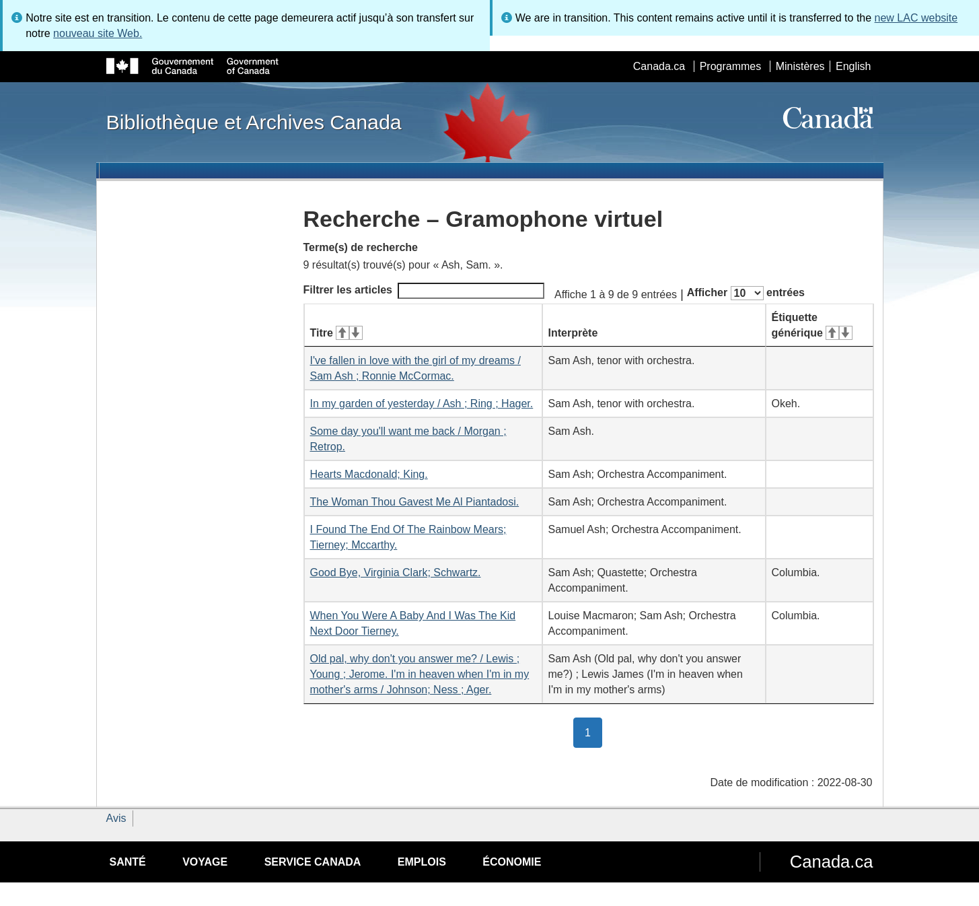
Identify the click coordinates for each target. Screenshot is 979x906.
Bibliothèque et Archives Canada (254, 121)
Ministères (800, 66)
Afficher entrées (746, 293)
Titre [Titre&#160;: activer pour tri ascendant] (336, 333)
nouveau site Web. (97, 33)
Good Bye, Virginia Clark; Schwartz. (395, 572)
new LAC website (916, 18)
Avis (116, 818)
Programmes (731, 66)
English (853, 66)
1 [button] (593, 731)
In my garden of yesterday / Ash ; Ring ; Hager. (422, 403)
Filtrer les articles (424, 291)
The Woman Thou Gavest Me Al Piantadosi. (414, 502)
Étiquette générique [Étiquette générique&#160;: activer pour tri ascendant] (812, 325)
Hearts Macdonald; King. (369, 474)
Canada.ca (659, 66)
